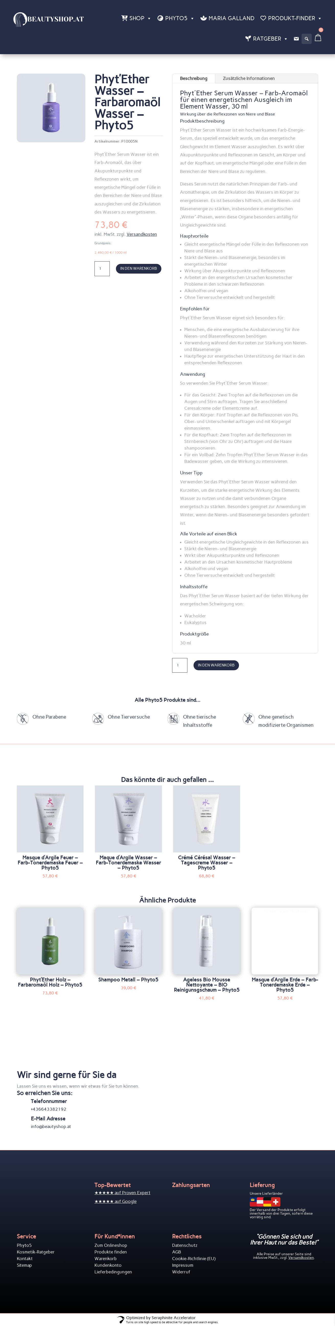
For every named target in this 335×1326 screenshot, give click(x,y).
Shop (140, 18)
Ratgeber (270, 39)
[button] (307, 39)
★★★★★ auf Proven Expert (122, 1192)
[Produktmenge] (102, 268)
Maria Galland (232, 18)
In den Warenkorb (138, 268)
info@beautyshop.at (51, 1126)
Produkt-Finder (295, 18)
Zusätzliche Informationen (249, 78)
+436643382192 (48, 1109)
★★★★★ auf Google (115, 1201)
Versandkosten (142, 234)
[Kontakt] (296, 39)
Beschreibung (193, 78)
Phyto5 (180, 18)
